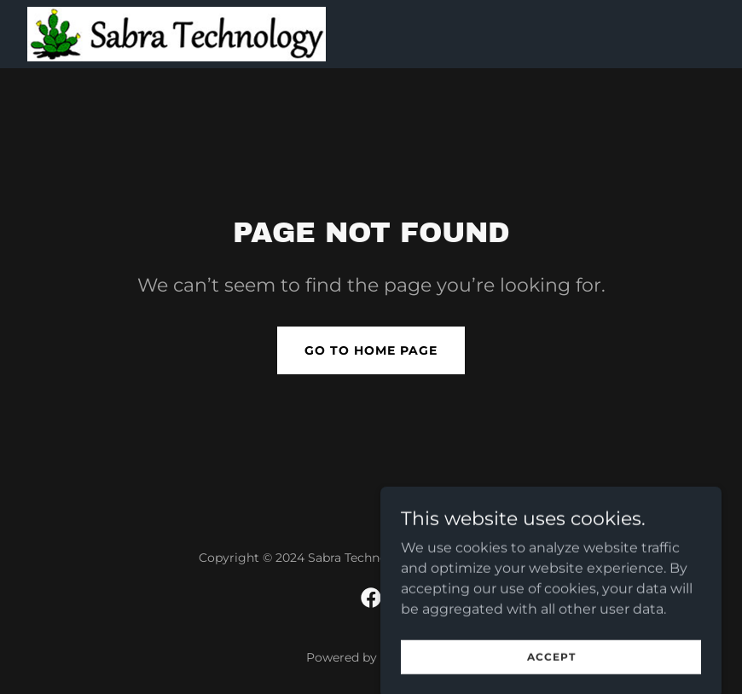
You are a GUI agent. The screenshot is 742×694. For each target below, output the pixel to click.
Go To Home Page (371, 350)
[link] (176, 34)
